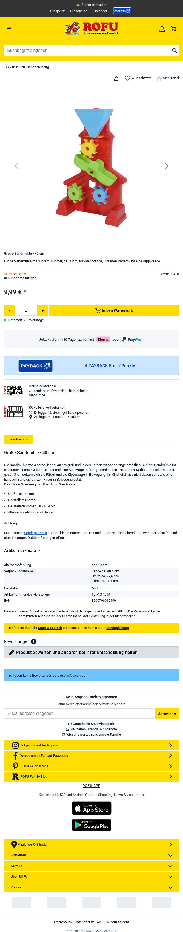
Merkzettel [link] (167, 78)
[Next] (166, 166)
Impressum (63, 922)
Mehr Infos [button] (37, 395)
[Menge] (26, 310)
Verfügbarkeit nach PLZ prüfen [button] (54, 417)
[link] (122, 10)
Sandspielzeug (35, 533)
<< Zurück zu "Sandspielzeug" (27, 67)
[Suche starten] (174, 50)
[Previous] (16, 166)
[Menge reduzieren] (9, 310)
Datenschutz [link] (84, 922)
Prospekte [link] (58, 11)
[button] (33, 641)
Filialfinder (99, 11)
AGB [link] (100, 922)
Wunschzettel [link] (138, 78)
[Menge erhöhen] (42, 310)
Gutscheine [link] (78, 11)
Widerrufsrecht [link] (117, 922)
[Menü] (26, 28)
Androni (97, 588)
